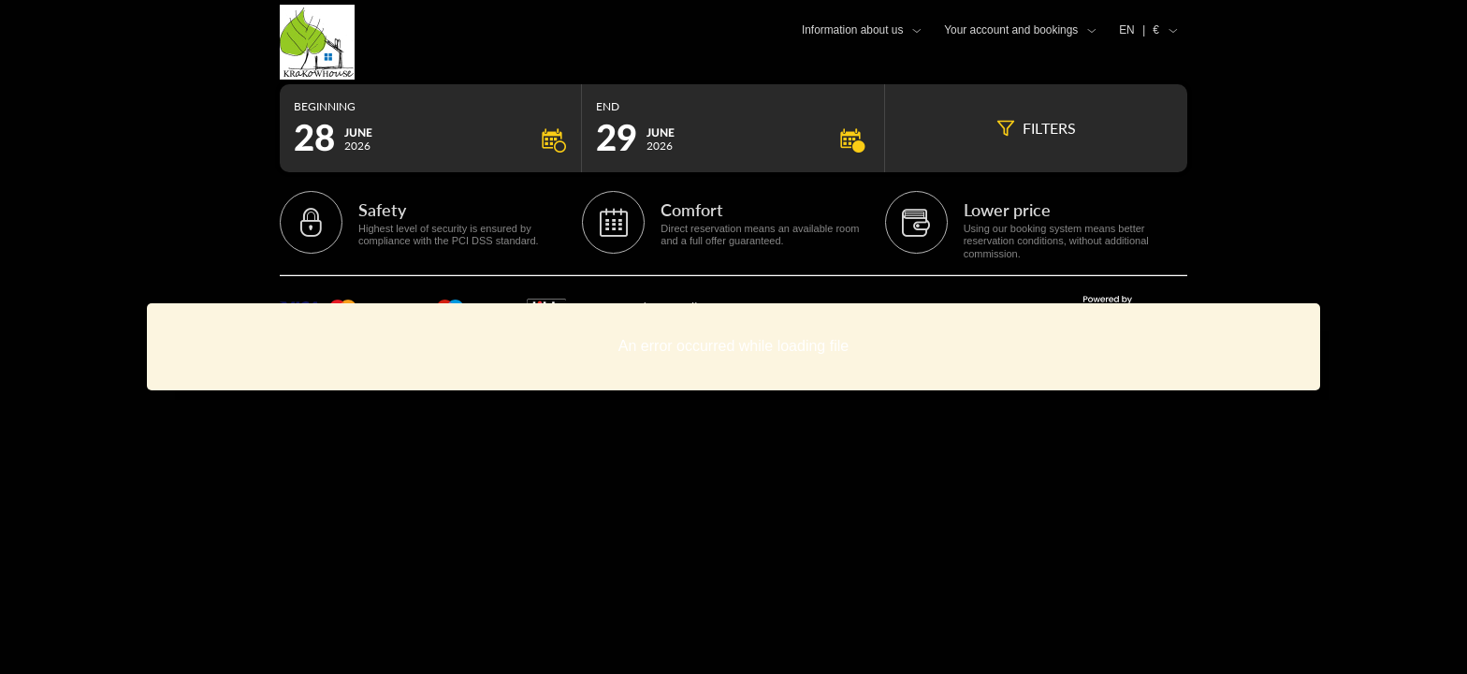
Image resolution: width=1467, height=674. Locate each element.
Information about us (852, 30)
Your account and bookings (1011, 30)
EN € (1139, 30)
